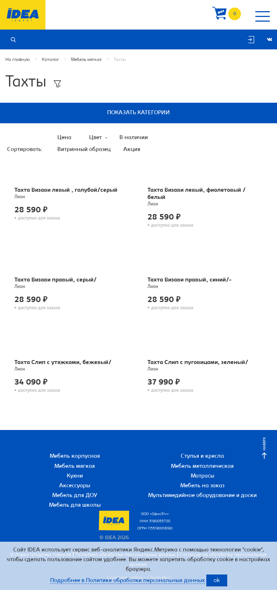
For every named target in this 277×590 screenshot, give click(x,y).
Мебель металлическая (202, 466)
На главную (17, 59)
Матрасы (202, 476)
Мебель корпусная (75, 456)
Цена (64, 138)
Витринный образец (84, 149)
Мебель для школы (75, 505)
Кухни (75, 476)
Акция (131, 149)
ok (217, 581)
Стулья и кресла (202, 456)
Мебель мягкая (86, 59)
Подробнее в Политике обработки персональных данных (127, 581)
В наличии (133, 138)
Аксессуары (74, 486)
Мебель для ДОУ (74, 495)
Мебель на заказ (202, 486)
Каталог (50, 59)
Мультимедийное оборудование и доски (202, 495)
